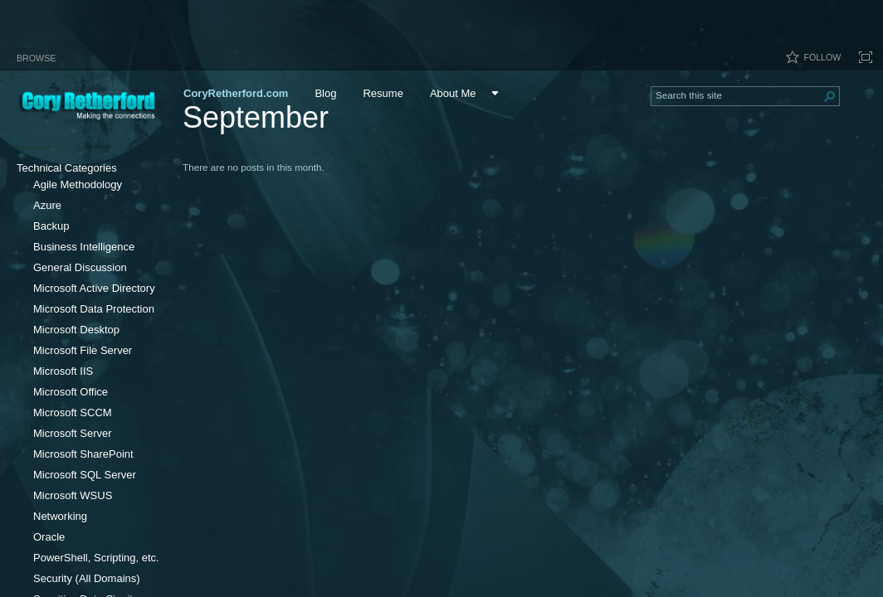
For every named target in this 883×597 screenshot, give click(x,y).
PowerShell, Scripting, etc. (96, 557)
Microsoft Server (72, 433)
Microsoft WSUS (72, 495)
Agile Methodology (77, 184)
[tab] (36, 55)
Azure (47, 205)
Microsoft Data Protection (93, 309)
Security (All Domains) (86, 578)
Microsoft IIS (63, 371)
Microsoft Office (70, 392)
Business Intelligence (83, 246)
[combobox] (739, 94)
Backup (51, 226)
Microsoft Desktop (76, 329)
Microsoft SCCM (72, 412)
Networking (60, 516)
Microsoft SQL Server (84, 474)
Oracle (49, 537)
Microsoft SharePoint (83, 454)
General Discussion (80, 267)
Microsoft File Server (82, 350)
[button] (830, 96)
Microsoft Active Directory (94, 288)
